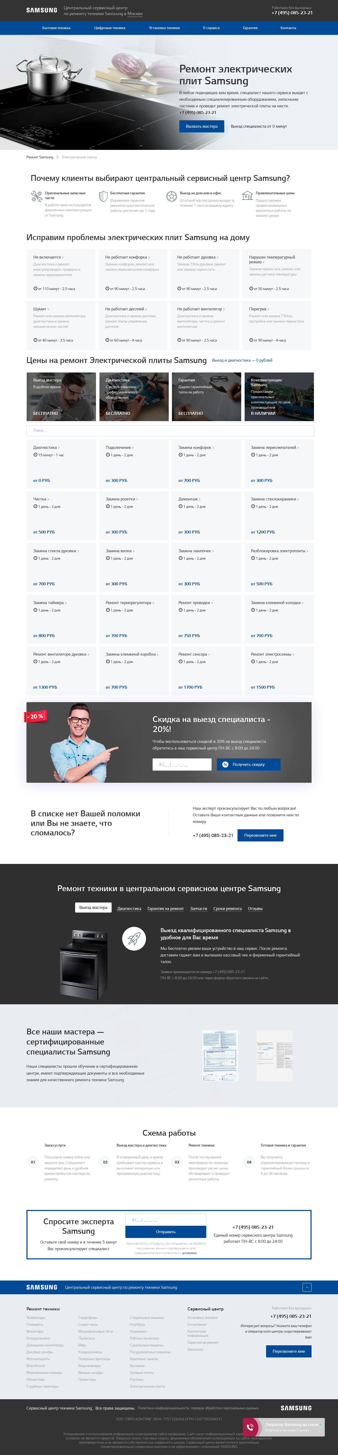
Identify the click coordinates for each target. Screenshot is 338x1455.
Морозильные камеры (44, 1371)
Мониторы (34, 1330)
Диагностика (129, 906)
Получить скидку (243, 763)
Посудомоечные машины (150, 1350)
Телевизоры (35, 1316)
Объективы (35, 1378)
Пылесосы (86, 1336)
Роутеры (136, 1378)
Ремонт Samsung (39, 157)
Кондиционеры (90, 1350)
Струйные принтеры (42, 1385)
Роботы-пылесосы (144, 1336)
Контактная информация (198, 1332)
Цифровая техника (109, 27)
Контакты (288, 27)
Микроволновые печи (95, 1330)
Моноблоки (35, 1364)
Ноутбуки (137, 1323)
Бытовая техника (56, 27)
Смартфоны (88, 1316)
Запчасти (198, 906)
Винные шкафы (90, 1371)
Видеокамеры (89, 1364)
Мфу (82, 1343)
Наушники (138, 1330)
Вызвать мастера (202, 126)
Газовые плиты (142, 1371)
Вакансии (195, 1348)
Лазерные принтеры (94, 1357)
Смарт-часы (88, 1323)
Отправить (166, 1230)
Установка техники (164, 27)
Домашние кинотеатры (45, 1343)
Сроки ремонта (227, 906)
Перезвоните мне (260, 833)
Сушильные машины (146, 1343)
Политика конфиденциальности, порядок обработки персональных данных (198, 1406)
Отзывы (255, 906)
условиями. (189, 1251)
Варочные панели (144, 1357)
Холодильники (38, 1336)
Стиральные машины (147, 1316)
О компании (197, 1323)
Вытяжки (137, 1364)
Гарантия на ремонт (166, 906)
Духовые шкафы (39, 1350)
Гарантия (250, 27)
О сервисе (211, 27)
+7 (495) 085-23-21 (197, 113)
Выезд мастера (93, 905)
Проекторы (87, 1378)
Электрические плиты (147, 1385)
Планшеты (34, 1323)
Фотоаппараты (38, 1357)
